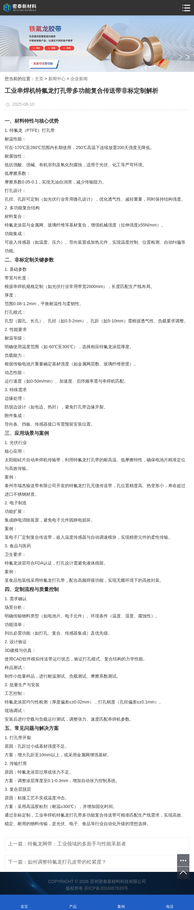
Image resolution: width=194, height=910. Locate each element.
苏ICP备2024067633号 (106, 888)
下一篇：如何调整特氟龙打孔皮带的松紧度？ (57, 862)
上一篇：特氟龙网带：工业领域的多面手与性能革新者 (67, 843)
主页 (39, 78)
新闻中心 (56, 78)
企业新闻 (79, 78)
